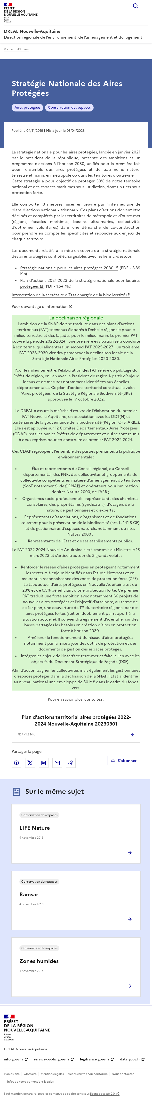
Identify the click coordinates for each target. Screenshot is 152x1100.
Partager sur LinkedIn (43, 763)
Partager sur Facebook (16, 763)
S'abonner (123, 760)
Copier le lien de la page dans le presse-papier (71, 763)
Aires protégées (27, 107)
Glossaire (30, 1074)
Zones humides (39, 961)
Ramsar (28, 895)
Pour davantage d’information (40, 306)
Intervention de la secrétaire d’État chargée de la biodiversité (68, 295)
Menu (145, 6)
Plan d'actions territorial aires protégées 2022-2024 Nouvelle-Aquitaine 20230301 (76, 720)
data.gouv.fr (130, 1059)
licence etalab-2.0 (102, 1094)
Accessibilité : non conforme (88, 1074)
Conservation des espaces (69, 107)
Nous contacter (123, 1074)
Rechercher (135, 6)
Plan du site (12, 1074)
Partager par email (57, 763)
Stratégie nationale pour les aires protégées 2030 (66, 268)
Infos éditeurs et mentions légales (30, 1081)
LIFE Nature (34, 828)
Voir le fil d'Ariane (16, 49)
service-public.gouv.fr (51, 1059)
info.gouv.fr (13, 1059)
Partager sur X (30, 763)
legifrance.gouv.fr (94, 1059)
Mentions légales (52, 1074)
